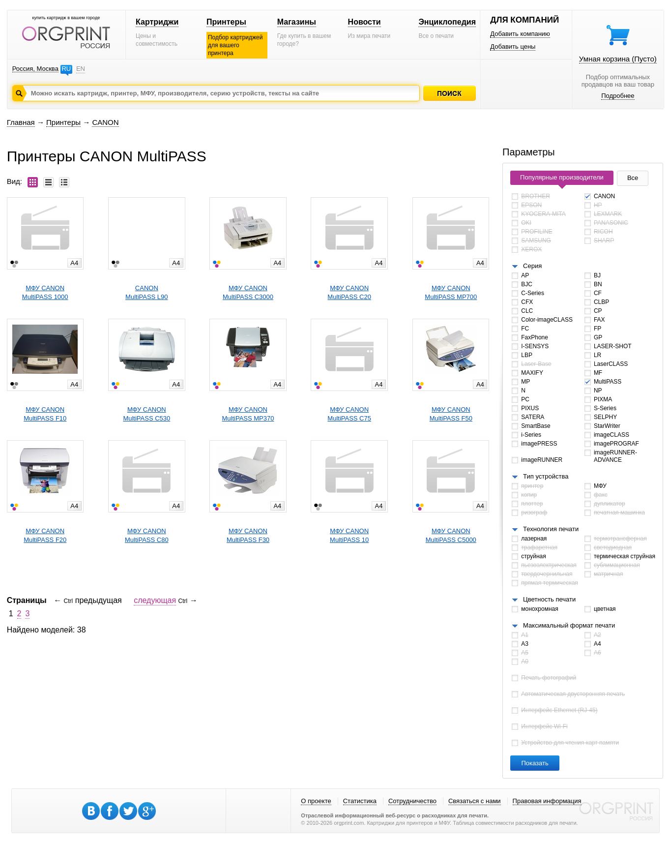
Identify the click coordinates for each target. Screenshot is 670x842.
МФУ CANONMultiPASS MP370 (248, 414)
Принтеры (226, 22)
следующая (155, 600)
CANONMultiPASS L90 (146, 292)
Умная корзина (618, 59)
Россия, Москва (35, 68)
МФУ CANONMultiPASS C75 (349, 414)
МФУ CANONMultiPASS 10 (349, 535)
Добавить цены (512, 46)
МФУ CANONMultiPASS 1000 (45, 292)
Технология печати (551, 529)
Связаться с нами (474, 801)
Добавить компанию (520, 33)
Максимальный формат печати (569, 625)
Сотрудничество (412, 801)
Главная (21, 122)
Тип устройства (545, 476)
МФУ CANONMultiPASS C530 (146, 414)
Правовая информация (547, 801)
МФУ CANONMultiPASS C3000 (248, 292)
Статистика (360, 801)
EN (80, 68)
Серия (532, 266)
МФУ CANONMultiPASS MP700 (451, 292)
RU (66, 68)
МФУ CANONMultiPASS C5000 (451, 535)
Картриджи (157, 22)
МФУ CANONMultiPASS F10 (45, 414)
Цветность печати (549, 599)
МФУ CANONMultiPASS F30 (248, 535)
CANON (105, 122)
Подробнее (617, 95)
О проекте (316, 801)
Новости (364, 22)
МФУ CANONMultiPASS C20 (349, 292)
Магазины (296, 22)
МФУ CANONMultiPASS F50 (451, 414)
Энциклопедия (447, 22)
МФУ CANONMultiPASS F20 (45, 535)
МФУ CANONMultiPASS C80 (147, 535)
